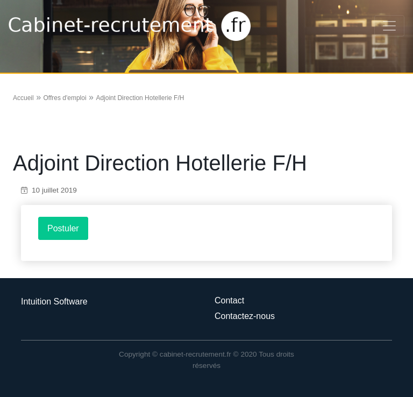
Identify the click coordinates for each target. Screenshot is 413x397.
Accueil (23, 98)
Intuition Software (54, 301)
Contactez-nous (245, 316)
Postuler (63, 228)
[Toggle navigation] (389, 26)
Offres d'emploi (64, 98)
